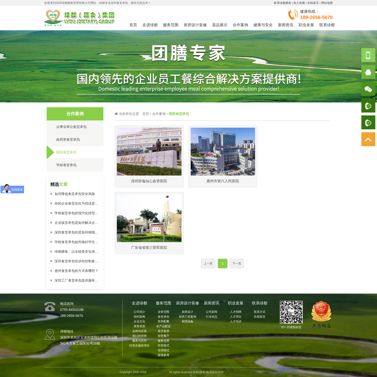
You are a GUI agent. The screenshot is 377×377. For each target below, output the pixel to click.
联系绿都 (327, 25)
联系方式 (259, 312)
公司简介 (139, 312)
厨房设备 (187, 321)
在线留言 (313, 3)
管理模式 (163, 350)
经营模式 (163, 345)
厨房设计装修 (195, 25)
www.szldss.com (157, 372)
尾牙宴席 (163, 331)
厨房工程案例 (187, 316)
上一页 (208, 197)
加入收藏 (299, 3)
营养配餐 (163, 321)
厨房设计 (187, 312)
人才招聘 (235, 312)
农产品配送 (163, 326)
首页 (133, 25)
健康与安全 (263, 25)
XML (254, 372)
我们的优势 (139, 336)
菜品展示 (219, 25)
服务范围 (170, 25)
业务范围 (163, 312)
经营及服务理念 (139, 345)
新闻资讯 (285, 25)
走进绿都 (150, 25)
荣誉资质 (139, 326)
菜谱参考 (163, 355)
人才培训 (235, 321)
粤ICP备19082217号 (238, 372)
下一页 (236, 197)
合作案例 (240, 25)
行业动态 (211, 316)
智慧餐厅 (163, 336)
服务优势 (163, 340)
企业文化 (139, 321)
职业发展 (306, 25)
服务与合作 (139, 340)
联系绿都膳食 (282, 3)
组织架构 (139, 316)
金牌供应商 (139, 331)
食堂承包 (163, 316)
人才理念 (235, 316)
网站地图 (327, 3)
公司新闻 (211, 312)
